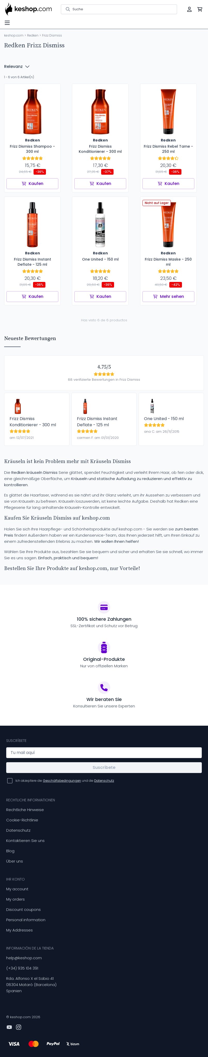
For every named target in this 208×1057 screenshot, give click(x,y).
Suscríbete (104, 767)
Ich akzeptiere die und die (64, 780)
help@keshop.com (24, 958)
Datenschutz (18, 830)
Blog (10, 851)
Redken (32, 35)
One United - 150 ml (164, 419)
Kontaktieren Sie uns (25, 840)
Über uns (14, 861)
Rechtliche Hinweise (25, 809)
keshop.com (13, 35)
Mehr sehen (168, 296)
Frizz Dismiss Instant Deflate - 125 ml (97, 422)
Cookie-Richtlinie (22, 820)
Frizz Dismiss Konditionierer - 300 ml (33, 422)
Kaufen (32, 183)
